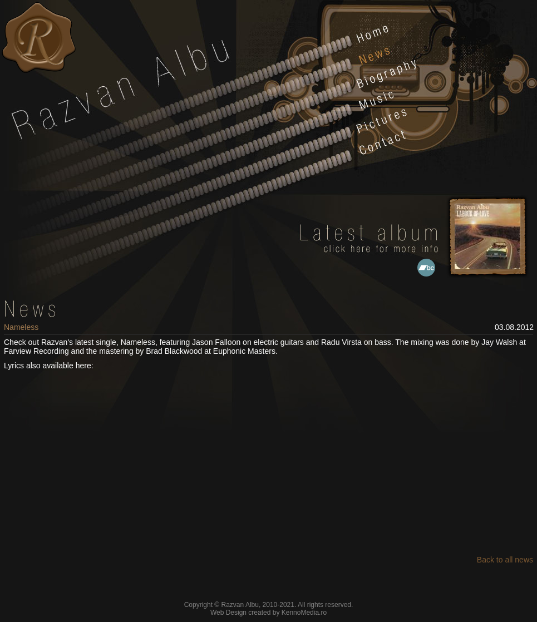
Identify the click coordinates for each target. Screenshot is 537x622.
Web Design (228, 612)
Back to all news (505, 559)
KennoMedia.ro (304, 612)
